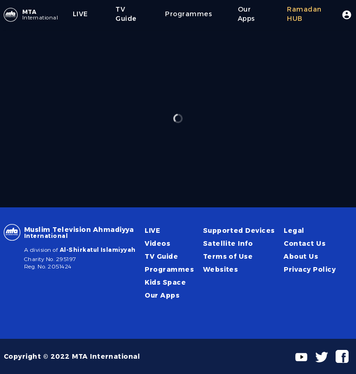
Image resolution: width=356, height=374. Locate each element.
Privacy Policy (310, 269)
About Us (301, 256)
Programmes (169, 269)
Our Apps (162, 295)
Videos (157, 243)
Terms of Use (228, 256)
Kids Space (165, 282)
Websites (220, 269)
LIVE (152, 230)
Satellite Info (228, 243)
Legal (294, 230)
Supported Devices (239, 230)
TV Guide (161, 256)
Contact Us (304, 243)
